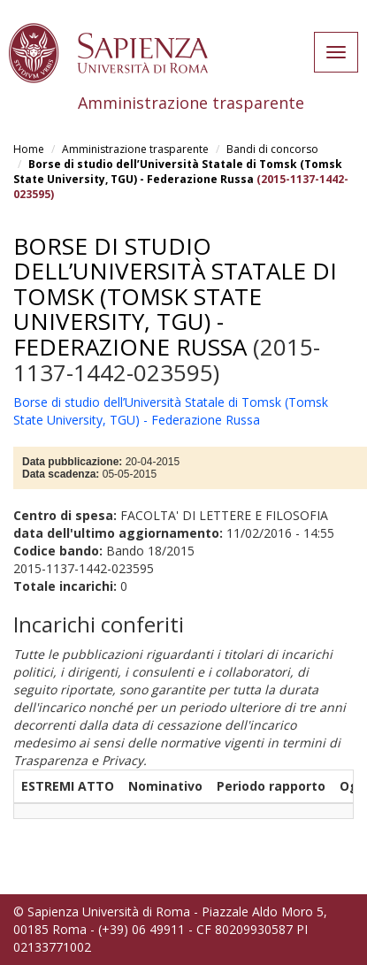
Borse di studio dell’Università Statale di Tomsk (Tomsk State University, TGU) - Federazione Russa (177, 172)
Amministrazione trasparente (135, 149)
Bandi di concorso (272, 149)
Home (28, 149)
